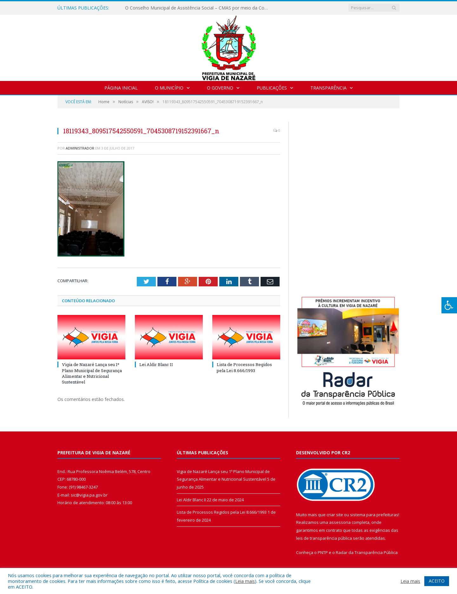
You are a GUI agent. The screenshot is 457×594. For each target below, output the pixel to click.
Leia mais (245, 581)
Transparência (328, 88)
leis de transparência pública (324, 538)
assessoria (340, 522)
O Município (169, 88)
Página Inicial (121, 88)
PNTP (323, 552)
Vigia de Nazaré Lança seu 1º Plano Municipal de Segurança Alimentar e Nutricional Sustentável (92, 373)
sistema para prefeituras (374, 514)
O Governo (220, 88)
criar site (335, 514)
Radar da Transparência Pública (367, 552)
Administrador (80, 148)
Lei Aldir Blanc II (156, 364)
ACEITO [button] (437, 581)
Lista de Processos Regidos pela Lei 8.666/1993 (244, 367)
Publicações (272, 88)
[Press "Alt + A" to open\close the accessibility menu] (449, 305)
